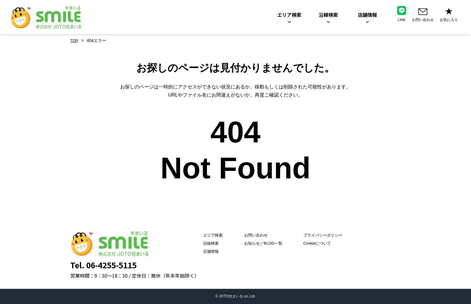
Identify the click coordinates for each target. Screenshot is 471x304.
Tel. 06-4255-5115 (103, 264)
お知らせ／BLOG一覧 (261, 243)
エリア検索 (206, 235)
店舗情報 (204, 251)
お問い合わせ (253, 235)
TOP (74, 40)
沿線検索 (204, 243)
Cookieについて (319, 243)
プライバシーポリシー (325, 235)
